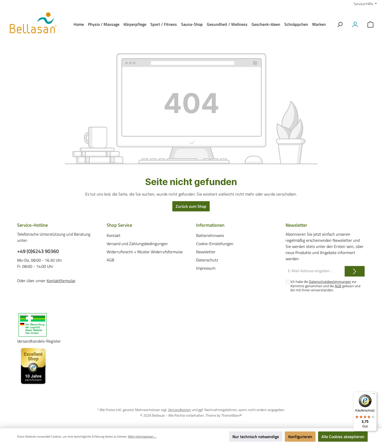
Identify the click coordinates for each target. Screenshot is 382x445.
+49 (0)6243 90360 (38, 251)
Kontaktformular (61, 281)
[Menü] (374, 395)
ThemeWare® (231, 415)
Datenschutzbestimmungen (330, 281)
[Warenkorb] (370, 24)
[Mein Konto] (355, 24)
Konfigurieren (300, 437)
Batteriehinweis (210, 235)
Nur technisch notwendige (255, 437)
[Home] (79, 24)
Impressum (205, 268)
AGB (110, 260)
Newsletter (206, 251)
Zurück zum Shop (191, 206)
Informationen (210, 225)
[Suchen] (339, 24)
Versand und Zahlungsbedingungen (137, 243)
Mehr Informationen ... (142, 436)
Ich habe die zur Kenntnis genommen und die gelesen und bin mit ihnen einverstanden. (325, 286)
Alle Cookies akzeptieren (342, 437)
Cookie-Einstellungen (214, 243)
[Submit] (354, 271)
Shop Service (119, 225)
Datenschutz (207, 260)
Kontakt (113, 235)
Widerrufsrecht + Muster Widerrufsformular (145, 251)
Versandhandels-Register (39, 341)
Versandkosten (179, 409)
